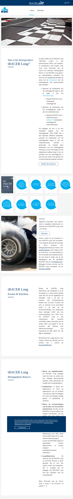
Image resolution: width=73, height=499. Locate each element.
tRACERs (40, 11)
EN (68, 2)
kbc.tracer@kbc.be (45, 345)
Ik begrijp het (22, 427)
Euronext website (45, 269)
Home (31, 11)
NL (65, 2)
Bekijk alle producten (48, 164)
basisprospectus (44, 250)
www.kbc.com (57, 262)
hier (40, 333)
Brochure (44, 233)
